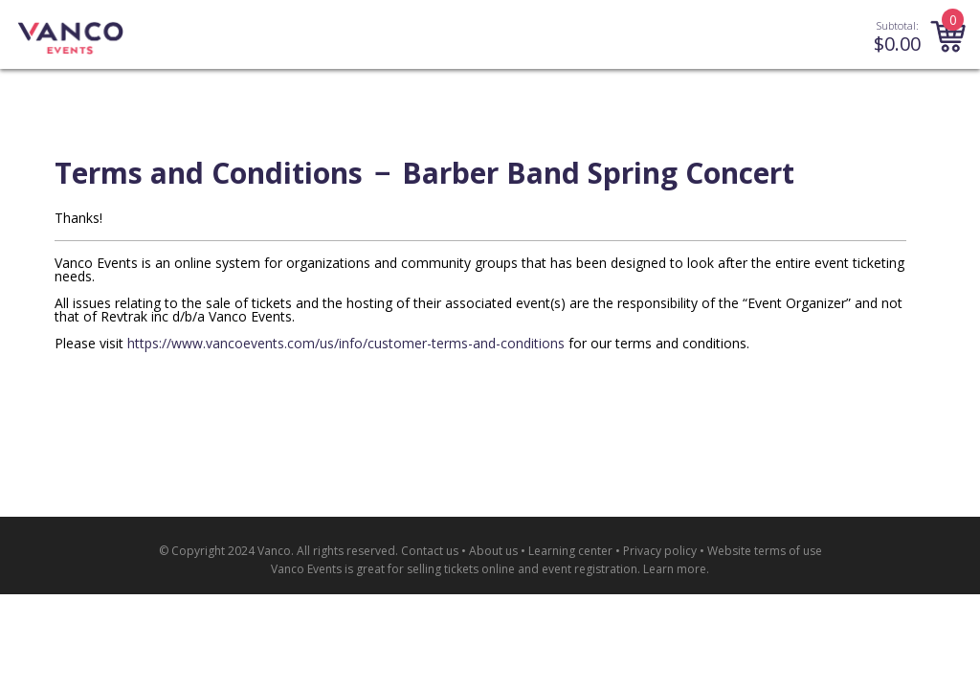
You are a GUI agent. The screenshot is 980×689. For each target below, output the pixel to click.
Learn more (674, 569)
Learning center (570, 551)
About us (493, 551)
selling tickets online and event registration (522, 569)
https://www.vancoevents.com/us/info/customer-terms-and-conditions (346, 343)
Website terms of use (764, 551)
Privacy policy (660, 551)
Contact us (429, 551)
